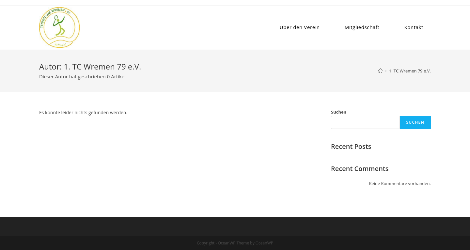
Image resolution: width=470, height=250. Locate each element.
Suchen (338, 112)
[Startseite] (380, 71)
